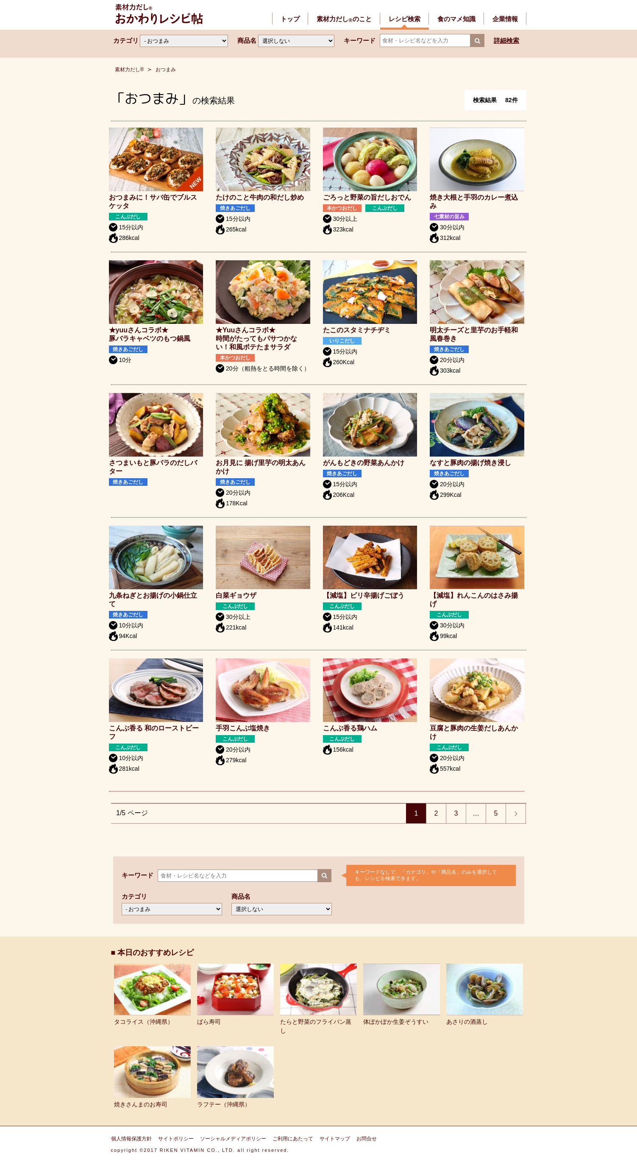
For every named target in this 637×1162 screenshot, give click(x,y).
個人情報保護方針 (131, 1139)
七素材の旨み (449, 217)
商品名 (246, 40)
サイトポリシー (176, 1139)
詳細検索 (506, 40)
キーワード (360, 40)
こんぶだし (128, 217)
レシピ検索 (404, 18)
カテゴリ (126, 40)
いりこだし (342, 341)
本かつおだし (342, 208)
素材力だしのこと (344, 18)
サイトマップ (335, 1139)
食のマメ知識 (456, 18)
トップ (290, 18)
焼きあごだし (235, 208)
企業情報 (505, 18)
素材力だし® (129, 69)
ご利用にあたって (293, 1139)
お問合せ (366, 1139)
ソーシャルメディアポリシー (233, 1139)
